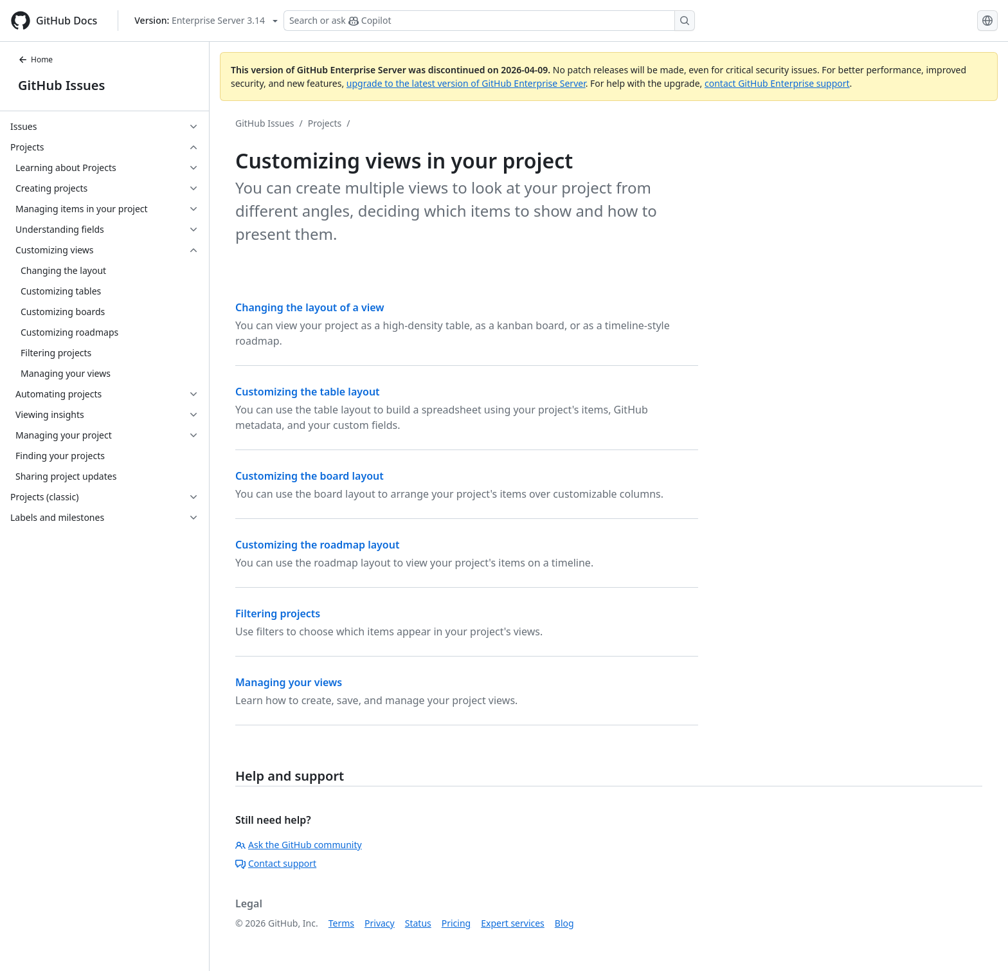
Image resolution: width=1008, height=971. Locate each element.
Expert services (512, 923)
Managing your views (288, 682)
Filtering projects (277, 613)
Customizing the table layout (307, 392)
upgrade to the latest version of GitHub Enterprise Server (466, 83)
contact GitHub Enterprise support (777, 83)
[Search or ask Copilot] (489, 20)
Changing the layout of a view (309, 307)
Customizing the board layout (309, 476)
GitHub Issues (61, 85)
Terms (341, 923)
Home (35, 59)
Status (418, 923)
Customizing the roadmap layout (317, 545)
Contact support (275, 863)
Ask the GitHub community (298, 845)
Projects (324, 123)
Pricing (456, 923)
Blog (564, 923)
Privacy (379, 923)
